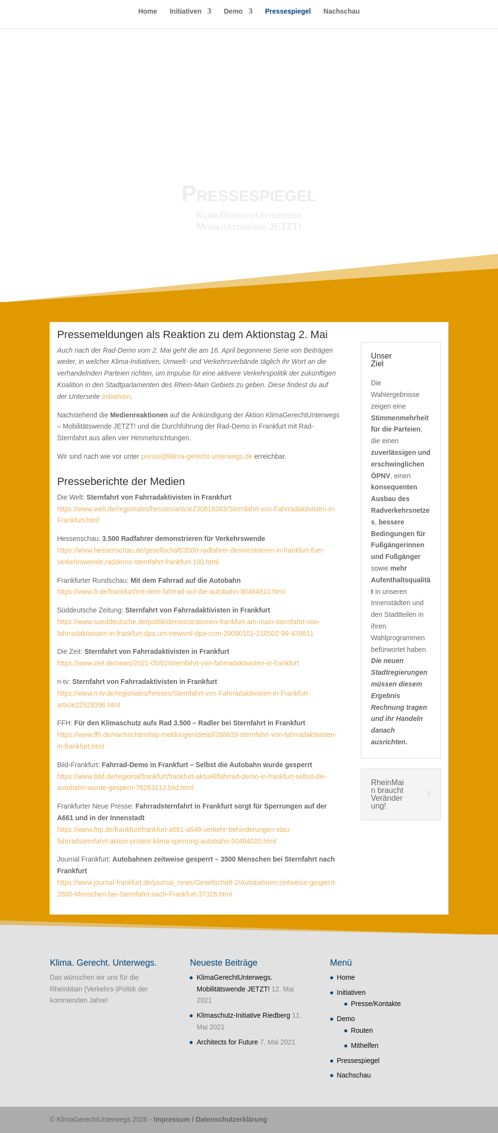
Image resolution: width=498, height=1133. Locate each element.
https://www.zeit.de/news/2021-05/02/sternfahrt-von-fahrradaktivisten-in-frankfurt (178, 663)
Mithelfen (365, 1045)
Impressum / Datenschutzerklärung (210, 1119)
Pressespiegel (288, 11)
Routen (362, 1030)
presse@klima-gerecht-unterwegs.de (196, 456)
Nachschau (341, 11)
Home (147, 11)
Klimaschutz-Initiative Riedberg (243, 1015)
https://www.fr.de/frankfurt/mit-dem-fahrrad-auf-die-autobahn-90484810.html (171, 591)
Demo (233, 11)
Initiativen (185, 11)
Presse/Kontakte (376, 1003)
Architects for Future (227, 1042)
